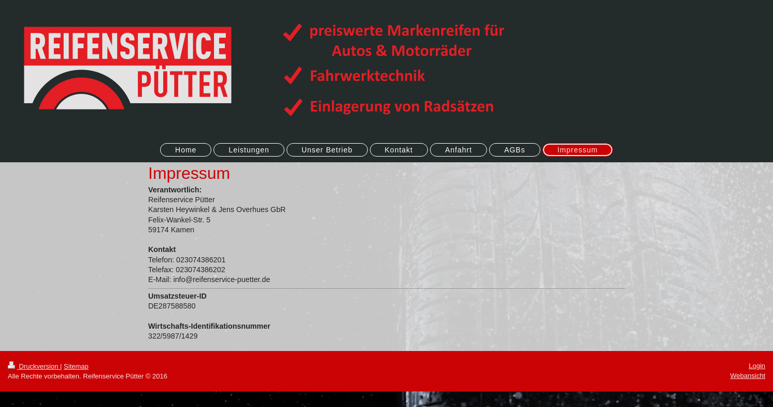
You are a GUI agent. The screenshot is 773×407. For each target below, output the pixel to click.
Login (757, 366)
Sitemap (76, 366)
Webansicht (747, 376)
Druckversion (34, 366)
